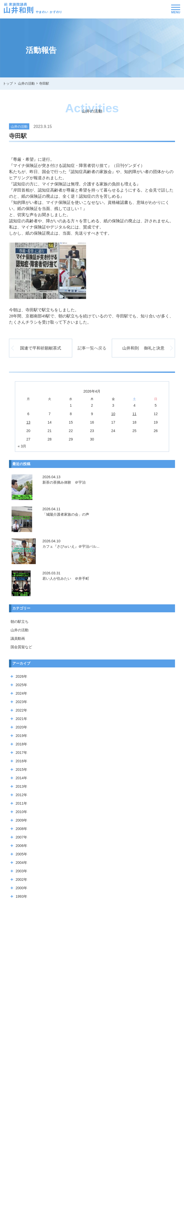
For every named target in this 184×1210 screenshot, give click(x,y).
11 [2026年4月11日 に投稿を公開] (134, 414)
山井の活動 (20, 630)
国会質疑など (21, 647)
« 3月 (22, 446)
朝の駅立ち (20, 621)
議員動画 (18, 638)
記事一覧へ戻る (92, 348)
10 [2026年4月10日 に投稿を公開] (113, 414)
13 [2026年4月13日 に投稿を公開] (28, 422)
